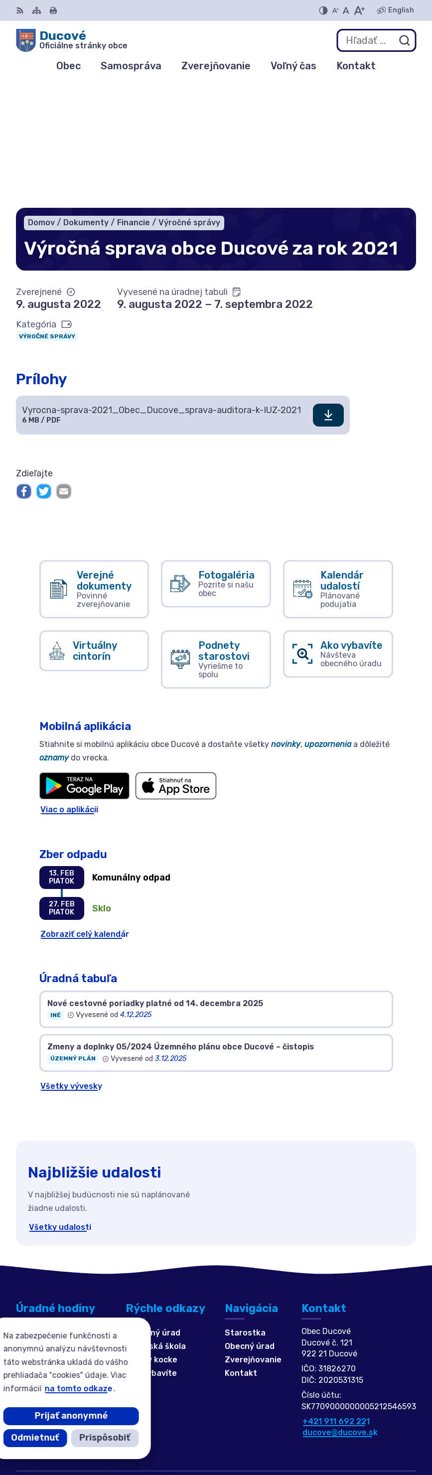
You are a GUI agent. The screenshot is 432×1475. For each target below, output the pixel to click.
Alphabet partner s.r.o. (370, 1421)
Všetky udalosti (60, 1103)
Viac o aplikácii (69, 686)
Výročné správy (47, 212)
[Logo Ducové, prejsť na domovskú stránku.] (72, 40)
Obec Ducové (389, 1435)
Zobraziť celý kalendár (84, 810)
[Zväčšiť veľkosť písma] (359, 10)
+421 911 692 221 (336, 1297)
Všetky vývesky (71, 962)
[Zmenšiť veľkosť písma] (335, 10)
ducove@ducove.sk (340, 1309)
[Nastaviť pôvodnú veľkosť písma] (346, 10)
